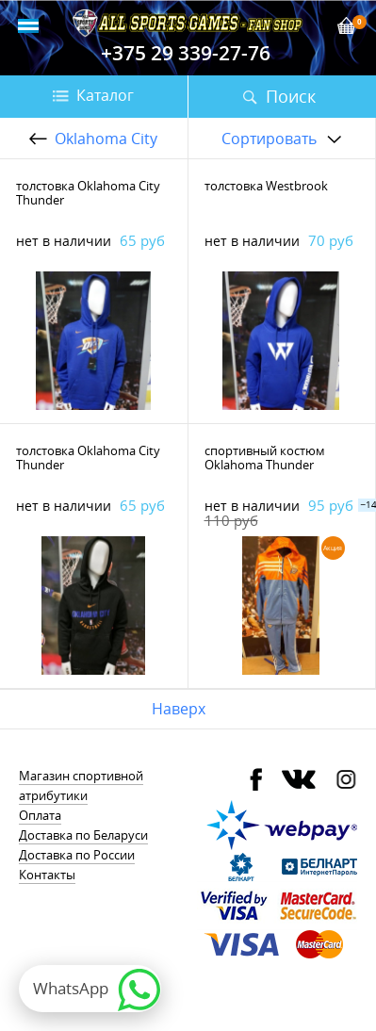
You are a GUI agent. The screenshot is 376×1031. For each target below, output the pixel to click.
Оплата (40, 815)
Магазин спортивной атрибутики (81, 785)
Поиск (291, 96)
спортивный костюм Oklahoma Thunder (264, 457)
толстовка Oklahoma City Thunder (88, 192)
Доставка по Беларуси (83, 834)
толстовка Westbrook (266, 185)
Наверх (178, 708)
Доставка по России (77, 854)
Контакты (47, 874)
